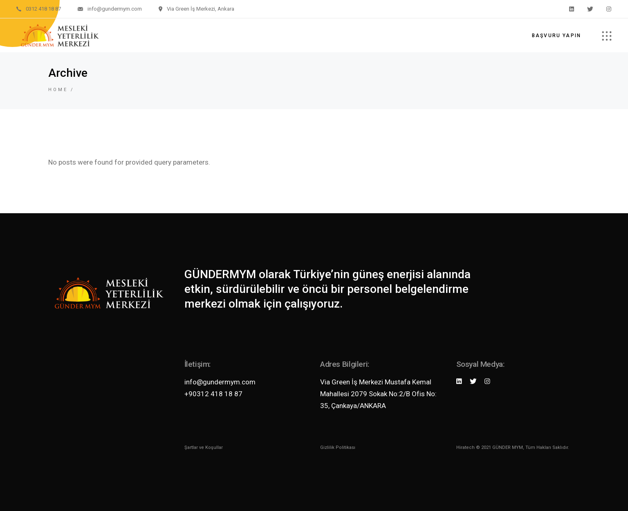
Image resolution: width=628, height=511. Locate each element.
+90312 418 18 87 (213, 394)
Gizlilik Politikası (337, 447)
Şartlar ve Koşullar (203, 447)
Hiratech (465, 447)
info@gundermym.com (220, 382)
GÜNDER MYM (507, 447)
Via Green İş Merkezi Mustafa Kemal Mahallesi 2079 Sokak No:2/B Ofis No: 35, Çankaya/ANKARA (378, 394)
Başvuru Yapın (556, 35)
